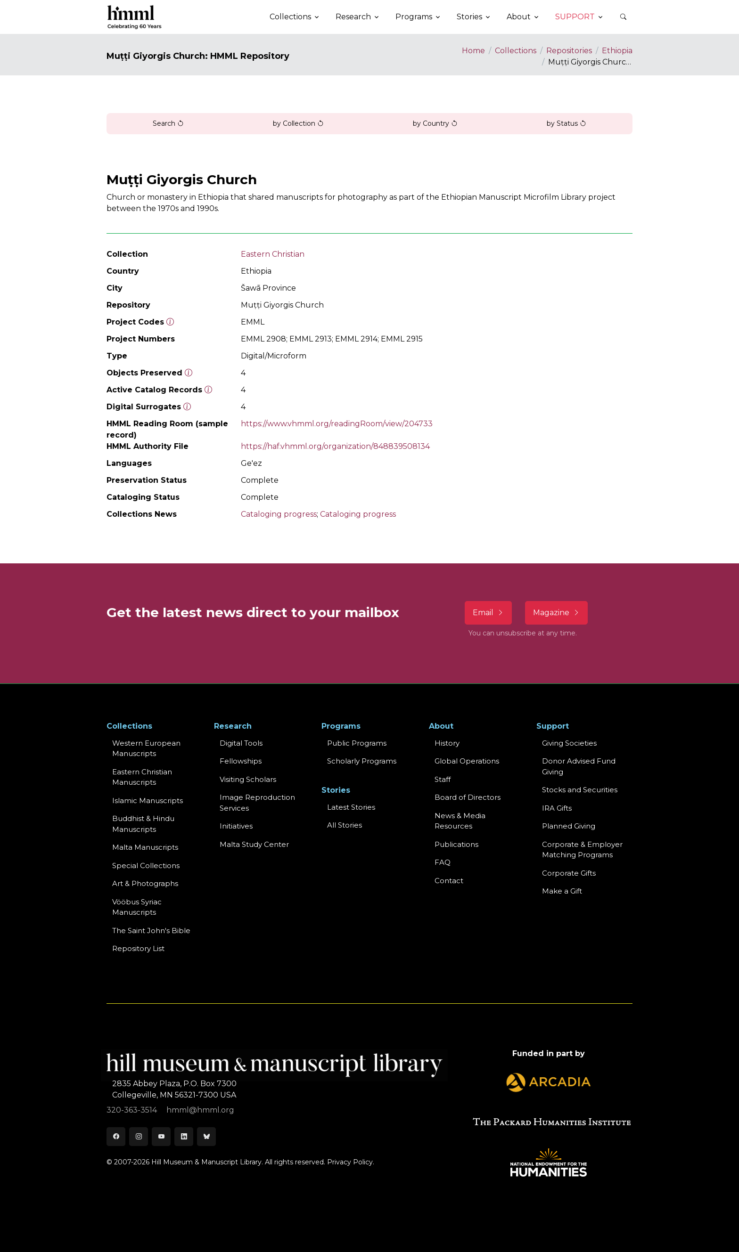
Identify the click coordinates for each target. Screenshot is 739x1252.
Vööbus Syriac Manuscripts (137, 907)
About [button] (519, 16)
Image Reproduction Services (257, 803)
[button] (623, 17)
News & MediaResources (460, 821)
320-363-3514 (133, 1110)
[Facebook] (116, 1136)
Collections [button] (290, 16)
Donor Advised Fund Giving (579, 766)
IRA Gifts (557, 808)
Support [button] (575, 16)
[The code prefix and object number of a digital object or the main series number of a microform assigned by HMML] (170, 321)
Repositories (569, 50)
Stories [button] (469, 16)
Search (168, 123)
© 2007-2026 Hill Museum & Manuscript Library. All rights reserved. (216, 1162)
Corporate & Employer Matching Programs (582, 850)
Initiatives (236, 825)
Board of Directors (468, 797)
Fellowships (241, 760)
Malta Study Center (254, 844)
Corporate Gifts (569, 873)
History (447, 743)
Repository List (138, 948)
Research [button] (353, 16)
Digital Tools (241, 743)
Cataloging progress (279, 514)
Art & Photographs (145, 883)
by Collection (298, 123)
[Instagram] (138, 1136)
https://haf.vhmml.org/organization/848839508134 (335, 446)
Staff (443, 779)
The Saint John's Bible (151, 930)
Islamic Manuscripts (147, 800)
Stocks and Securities (579, 789)
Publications (456, 844)
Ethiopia (617, 50)
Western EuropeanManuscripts (146, 748)
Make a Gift (562, 890)
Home (473, 50)
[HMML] (135, 17)
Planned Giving (568, 825)
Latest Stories (351, 807)
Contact (449, 880)
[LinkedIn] (183, 1136)
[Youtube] (161, 1136)
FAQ (443, 862)
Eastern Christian (272, 254)
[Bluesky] (206, 1136)
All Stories (344, 825)
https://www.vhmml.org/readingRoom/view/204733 (337, 423)
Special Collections (146, 865)
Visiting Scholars (248, 779)
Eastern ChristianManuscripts (142, 777)
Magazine (556, 612)
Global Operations (467, 760)
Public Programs (356, 743)
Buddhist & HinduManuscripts (143, 824)
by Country (435, 123)
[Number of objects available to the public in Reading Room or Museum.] (208, 389)
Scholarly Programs (361, 760)
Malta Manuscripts (145, 847)
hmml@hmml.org (200, 1110)
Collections (515, 50)
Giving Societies (569, 743)
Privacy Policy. (350, 1162)
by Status (566, 123)
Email (488, 612)
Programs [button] (413, 16)
